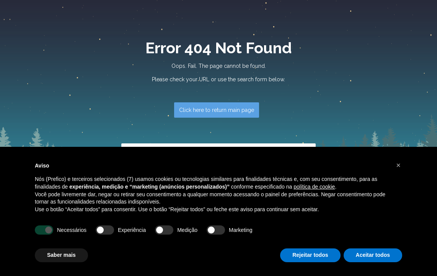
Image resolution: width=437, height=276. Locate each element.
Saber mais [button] (61, 255)
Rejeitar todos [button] (310, 255)
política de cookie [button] (314, 187)
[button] (398, 165)
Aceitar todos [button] (373, 255)
